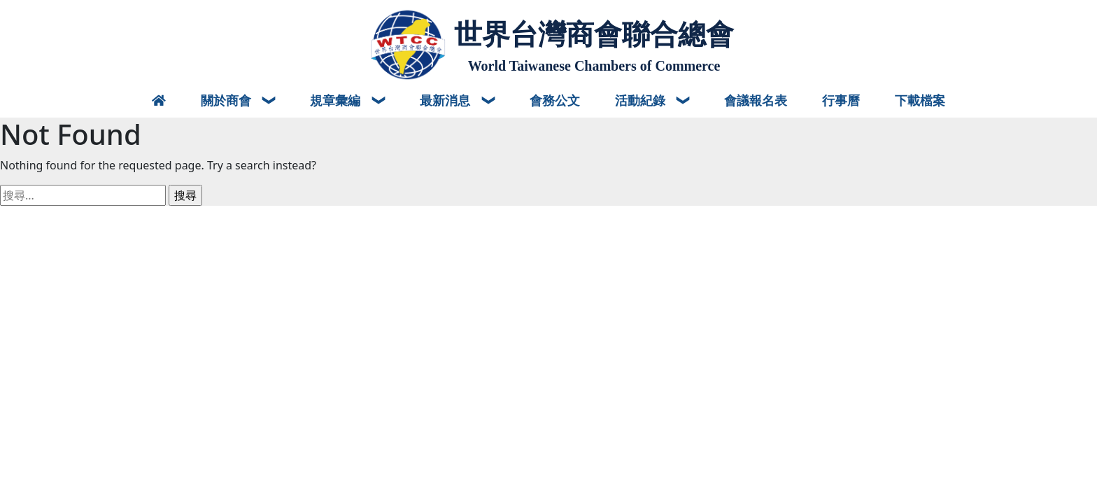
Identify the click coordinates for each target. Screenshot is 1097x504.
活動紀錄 (642, 100)
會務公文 (555, 100)
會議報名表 (755, 100)
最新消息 (447, 100)
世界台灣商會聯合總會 (594, 34)
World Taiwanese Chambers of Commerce (594, 66)
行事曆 (841, 100)
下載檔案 (920, 100)
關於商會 (228, 100)
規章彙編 (337, 100)
